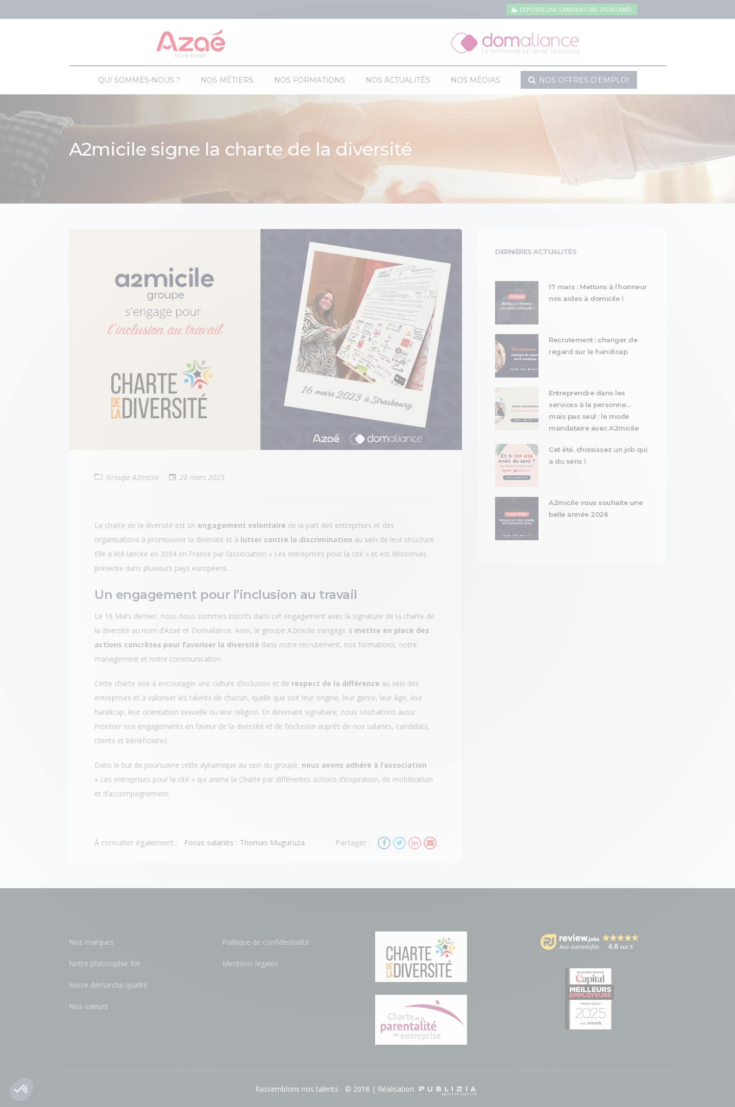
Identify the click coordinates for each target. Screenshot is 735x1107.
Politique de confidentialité (265, 942)
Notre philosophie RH (104, 963)
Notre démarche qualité (108, 985)
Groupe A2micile (132, 477)
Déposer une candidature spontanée (571, 9)
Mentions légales (250, 963)
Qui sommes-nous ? (139, 80)
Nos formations (309, 80)
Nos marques (91, 942)
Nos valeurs (88, 1006)
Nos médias (475, 80)
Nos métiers (227, 80)
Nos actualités (397, 80)
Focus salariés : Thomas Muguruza (244, 842)
